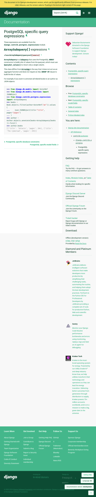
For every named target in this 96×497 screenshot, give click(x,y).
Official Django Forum (75, 206)
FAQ (67, 166)
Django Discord (44, 442)
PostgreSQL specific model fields (44, 145)
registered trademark (67, 489)
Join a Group (28, 438)
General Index (73, 111)
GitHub (56, 438)
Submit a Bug (28, 448)
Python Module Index (76, 115)
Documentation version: (79, 487)
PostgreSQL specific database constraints (22, 142)
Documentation (17, 22)
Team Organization (11, 448)
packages (80, 136)
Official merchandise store (78, 446)
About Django (9, 438)
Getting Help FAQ (45, 438)
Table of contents (75, 107)
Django (11, 13)
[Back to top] (91, 493)
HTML (68, 241)
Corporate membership (77, 442)
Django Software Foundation (23, 489)
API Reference (76, 132)
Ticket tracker (72, 218)
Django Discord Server (75, 193)
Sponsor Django (74, 438)
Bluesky (56, 453)
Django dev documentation (78, 128)
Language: (87, 481)
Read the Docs (80, 244)
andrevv (68, 483)
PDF (73, 241)
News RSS (57, 461)
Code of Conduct (10, 459)
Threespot (68, 478)
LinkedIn (56, 457)
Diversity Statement (11, 463)
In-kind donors (41, 477)
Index (68, 178)
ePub (78, 241)
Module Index (77, 178)
